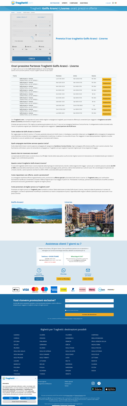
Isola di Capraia (45, 351)
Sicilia (16, 371)
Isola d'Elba (70, 348)
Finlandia (43, 341)
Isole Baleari (18, 354)
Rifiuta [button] (11, 398)
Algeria (42, 335)
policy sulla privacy (74, 310)
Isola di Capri (70, 351)
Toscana (17, 374)
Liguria (16, 361)
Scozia (93, 367)
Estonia (16, 341)
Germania (43, 345)
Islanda (42, 348)
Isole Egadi (69, 354)
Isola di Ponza (96, 351)
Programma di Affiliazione (45, 383)
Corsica (16, 338)
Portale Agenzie (42, 381)
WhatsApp (63, 274)
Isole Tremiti (44, 358)
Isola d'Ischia (96, 348)
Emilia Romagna (97, 338)
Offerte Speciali (69, 381)
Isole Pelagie (18, 358)
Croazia (42, 338)
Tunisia (42, 374)
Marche (94, 361)
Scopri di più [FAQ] (39, 279)
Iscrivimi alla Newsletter (89, 314)
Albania (16, 335)
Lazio (67, 358)
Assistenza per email (88, 274)
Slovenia (43, 371)
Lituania (43, 361)
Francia (68, 341)
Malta (68, 361)
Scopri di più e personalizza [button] (19, 401)
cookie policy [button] (30, 391)
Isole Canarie (44, 354)
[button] (84, 3)
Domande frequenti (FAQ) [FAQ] (39, 274)
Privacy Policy (69, 395)
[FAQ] (39, 271)
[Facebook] (99, 383)
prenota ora (106, 79)
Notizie (66, 386)
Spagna (68, 371)
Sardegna (69, 367)
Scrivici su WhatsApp (63, 279)
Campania (94, 335)
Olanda (94, 364)
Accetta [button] (28, 398)
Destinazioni (68, 383)
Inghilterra (95, 345)
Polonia (17, 367)
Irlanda (16, 348)
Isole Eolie (95, 354)
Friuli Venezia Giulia (98, 341)
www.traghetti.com (22, 2)
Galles (16, 345)
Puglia (42, 367)
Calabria (69, 335)
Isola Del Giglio (19, 351)
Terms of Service (77, 318)
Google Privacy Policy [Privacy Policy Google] (68, 318)
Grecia (68, 345)
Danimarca (69, 338)
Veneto (68, 374)
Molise (42, 364)
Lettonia (94, 358)
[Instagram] (93, 383)
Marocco (17, 364)
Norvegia (69, 364)
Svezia (93, 371)
